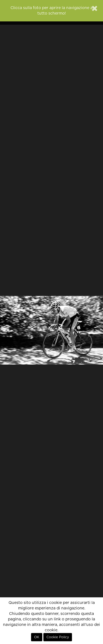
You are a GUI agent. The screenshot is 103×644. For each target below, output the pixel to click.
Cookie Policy (57, 637)
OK (36, 637)
